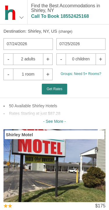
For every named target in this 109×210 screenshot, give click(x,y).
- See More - (54, 121)
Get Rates (54, 89)
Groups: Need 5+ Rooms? (80, 74)
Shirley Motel (19, 134)
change (65, 31)
